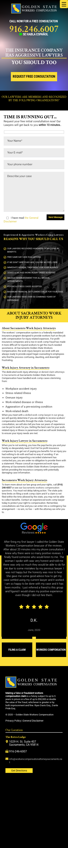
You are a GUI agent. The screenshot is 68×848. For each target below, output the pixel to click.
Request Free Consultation (34, 77)
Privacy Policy (13, 720)
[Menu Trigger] (64, 4)
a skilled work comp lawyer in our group (43, 415)
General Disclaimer (33, 720)
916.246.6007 (34, 29)
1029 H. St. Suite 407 (22, 741)
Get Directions (19, 770)
